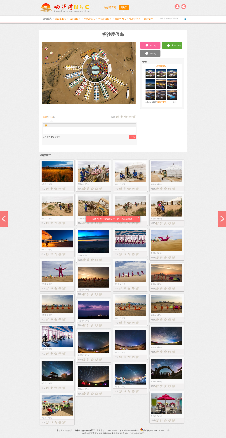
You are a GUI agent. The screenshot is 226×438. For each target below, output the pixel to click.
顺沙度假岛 (89, 18)
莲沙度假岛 (61, 18)
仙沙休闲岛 (121, 18)
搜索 (185, 19)
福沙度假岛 (75, 18)
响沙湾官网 (110, 7)
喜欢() (150, 45)
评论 (51, 117)
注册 (183, 6)
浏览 (174, 45)
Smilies (45, 125)
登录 (177, 6)
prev (4, 219)
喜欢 (45, 117)
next (222, 219)
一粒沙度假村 (105, 18)
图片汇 (123, 7)
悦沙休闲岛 (135, 18)
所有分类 (47, 18)
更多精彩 (148, 18)
